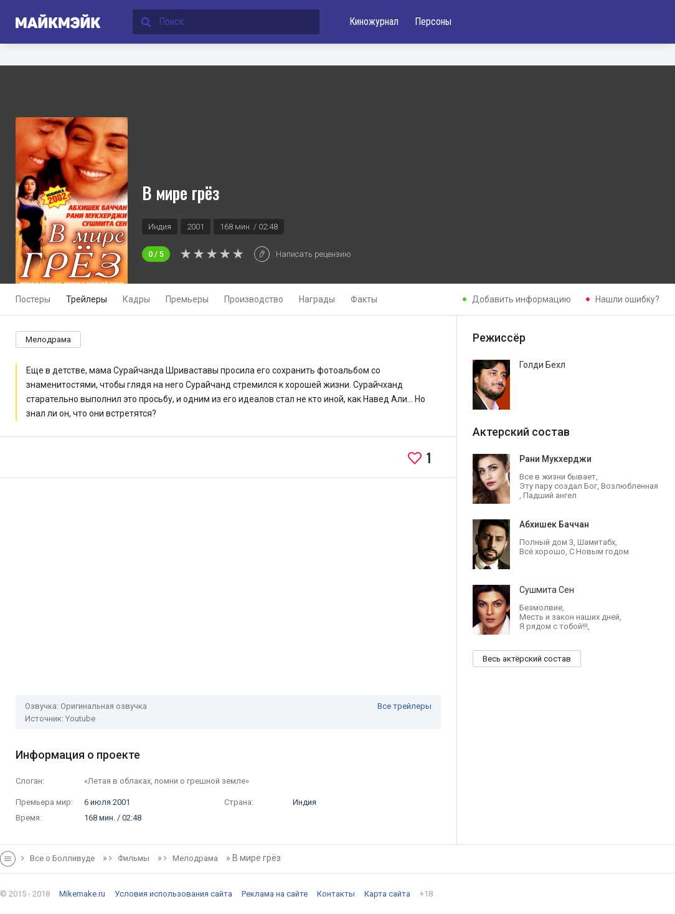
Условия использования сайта (173, 893)
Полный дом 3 (546, 542)
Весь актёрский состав (527, 658)
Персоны (433, 21)
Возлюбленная (629, 486)
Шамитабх (596, 542)
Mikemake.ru (82, 893)
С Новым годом (599, 551)
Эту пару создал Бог (558, 486)
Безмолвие (540, 607)
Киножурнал (374, 21)
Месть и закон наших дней (569, 617)
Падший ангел (550, 495)
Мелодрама (48, 339)
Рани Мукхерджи (555, 458)
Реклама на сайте (275, 893)
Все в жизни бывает (557, 476)
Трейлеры (86, 299)
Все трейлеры (404, 706)
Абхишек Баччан (554, 523)
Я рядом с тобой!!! (553, 626)
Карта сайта (387, 893)
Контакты (336, 893)
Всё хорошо (542, 551)
